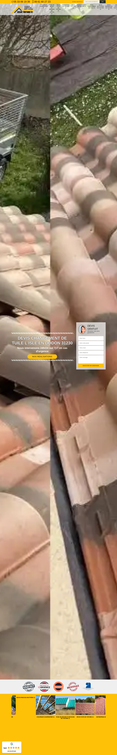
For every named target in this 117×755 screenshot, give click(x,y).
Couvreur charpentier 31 (44, 6)
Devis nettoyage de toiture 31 (100, 7)
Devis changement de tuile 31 (92, 6)
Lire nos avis (11, 751)
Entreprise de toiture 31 (65, 6)
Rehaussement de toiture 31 (81, 5)
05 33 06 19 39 (20, 2)
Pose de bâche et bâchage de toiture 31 (52, 9)
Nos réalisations (42, 357)
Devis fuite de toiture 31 (58, 7)
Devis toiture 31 (73, 6)
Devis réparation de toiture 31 (108, 7)
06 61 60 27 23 (41, 2)
